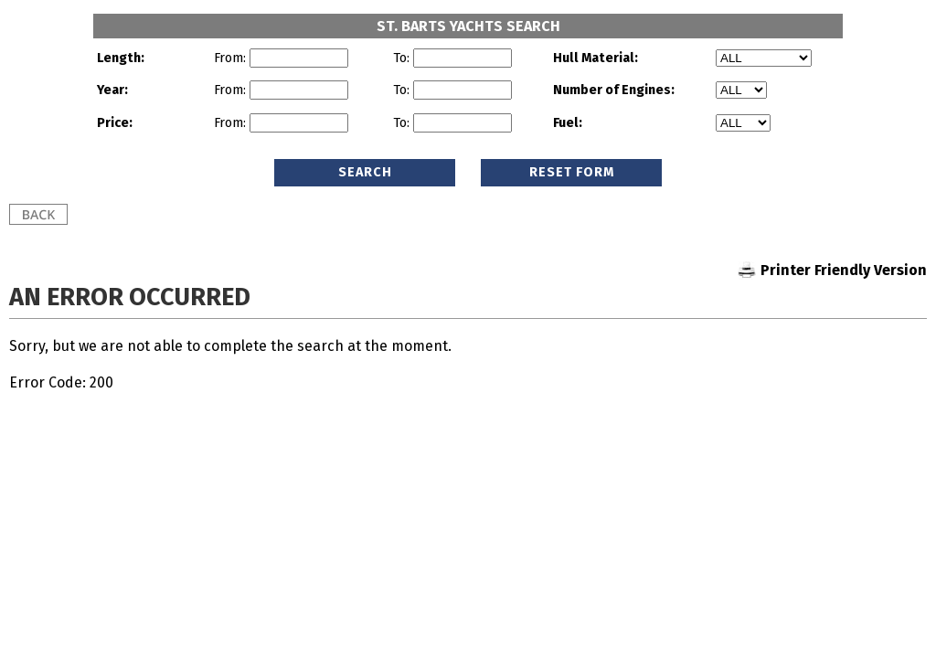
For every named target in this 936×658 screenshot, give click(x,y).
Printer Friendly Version (843, 270)
